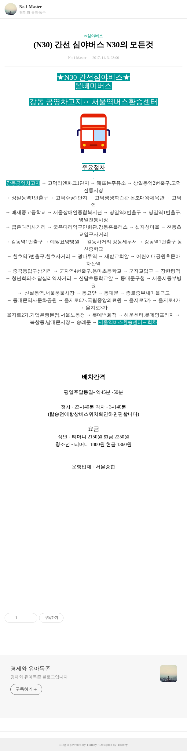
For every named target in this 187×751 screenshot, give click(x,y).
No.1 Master (30, 7)
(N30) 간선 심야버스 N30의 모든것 (94, 44)
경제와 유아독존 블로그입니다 (39, 677)
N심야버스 (93, 36)
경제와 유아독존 (30, 669)
